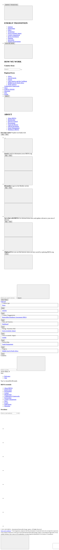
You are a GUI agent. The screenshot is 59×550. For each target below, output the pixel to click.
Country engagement (14, 35)
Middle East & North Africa (16, 83)
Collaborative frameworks (11, 86)
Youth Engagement (7, 344)
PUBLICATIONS (9, 89)
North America (12, 84)
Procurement (11, 123)
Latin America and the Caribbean (17, 81)
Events (6, 94)
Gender (4, 337)
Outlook (10, 27)
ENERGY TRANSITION (11, 4)
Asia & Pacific (12, 78)
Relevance (7, 376)
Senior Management (13, 128)
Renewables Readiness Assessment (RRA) (14, 317)
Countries (3, 355)
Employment (8, 390)
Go (18, 413)
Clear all (3, 301)
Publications (7, 404)
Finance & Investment (14, 41)
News (6, 88)
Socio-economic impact (15, 33)
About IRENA (12, 118)
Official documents (13, 126)
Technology (11, 32)
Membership (11, 120)
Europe (10, 79)
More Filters (4, 300)
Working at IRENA (13, 129)
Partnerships (11, 28)
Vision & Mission (13, 125)
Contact (6, 393)
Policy (10, 30)
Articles (4, 310)
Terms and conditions (6, 531)
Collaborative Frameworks (12, 396)
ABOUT (7, 96)
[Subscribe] (9, 413)
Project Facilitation (13, 36)
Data (5, 92)
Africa (10, 76)
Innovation (11, 40)
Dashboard (5, 324)
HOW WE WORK (9, 43)
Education (7, 91)
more (2, 308)
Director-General (13, 121)
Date (5, 378)
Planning (10, 38)
